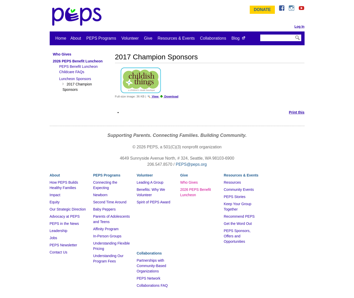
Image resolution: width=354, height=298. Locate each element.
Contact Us (58, 252)
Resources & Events (176, 38)
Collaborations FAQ (152, 285)
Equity (55, 202)
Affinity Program (106, 229)
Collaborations (213, 38)
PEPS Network (149, 278)
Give (148, 38)
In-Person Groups (107, 236)
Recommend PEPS (239, 216)
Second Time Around (110, 202)
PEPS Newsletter (63, 245)
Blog (235, 38)
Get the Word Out (238, 224)
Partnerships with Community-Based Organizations (151, 265)
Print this (297, 112)
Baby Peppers (104, 209)
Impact (55, 195)
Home (60, 38)
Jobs (53, 238)
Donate (262, 9)
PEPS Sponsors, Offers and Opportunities (237, 236)
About (75, 38)
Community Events (239, 189)
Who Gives (189, 182)
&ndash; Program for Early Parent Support (78, 16)
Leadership (58, 231)
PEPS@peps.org (191, 164)
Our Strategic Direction (68, 209)
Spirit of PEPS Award (153, 202)
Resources (232, 182)
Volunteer (130, 38)
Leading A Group (150, 182)
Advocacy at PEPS (65, 216)
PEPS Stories (235, 197)
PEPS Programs (101, 38)
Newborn (100, 195)
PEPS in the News (64, 224)
